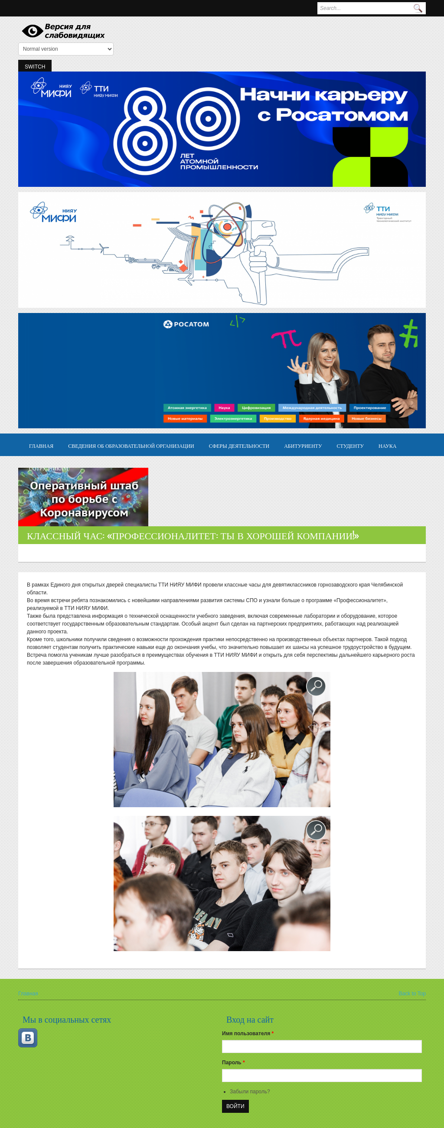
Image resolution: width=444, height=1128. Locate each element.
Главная (41, 445)
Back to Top (412, 994)
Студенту (350, 445)
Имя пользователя (248, 1033)
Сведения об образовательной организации (131, 445)
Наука (387, 445)
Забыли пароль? (250, 1092)
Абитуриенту (303, 445)
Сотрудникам (49, 468)
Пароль (233, 1063)
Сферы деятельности (239, 445)
